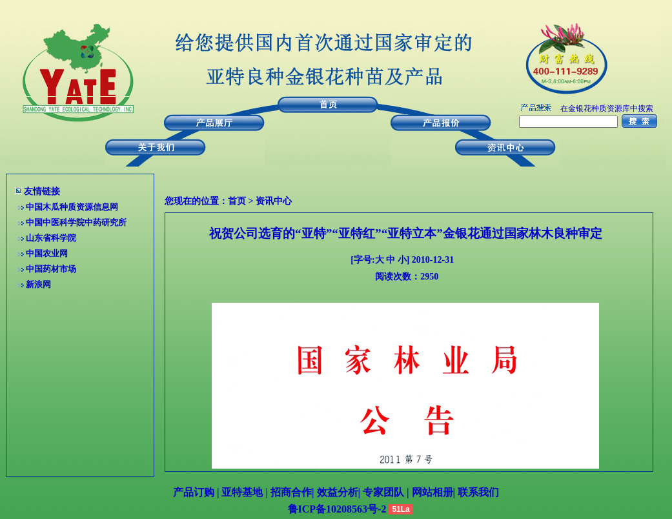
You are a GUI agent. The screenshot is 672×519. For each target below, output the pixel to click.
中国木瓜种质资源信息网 (72, 207)
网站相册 (432, 492)
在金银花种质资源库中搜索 (606, 108)
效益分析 (337, 492)
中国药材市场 (51, 269)
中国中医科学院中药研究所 (76, 222)
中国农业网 (47, 253)
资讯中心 (274, 201)
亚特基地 (241, 492)
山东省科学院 (51, 238)
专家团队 (385, 492)
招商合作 (290, 492)
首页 (237, 201)
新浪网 (38, 284)
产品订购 (193, 492)
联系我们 (477, 492)
